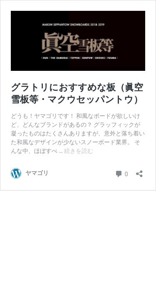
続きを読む (78, 151)
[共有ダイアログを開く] (139, 171)
